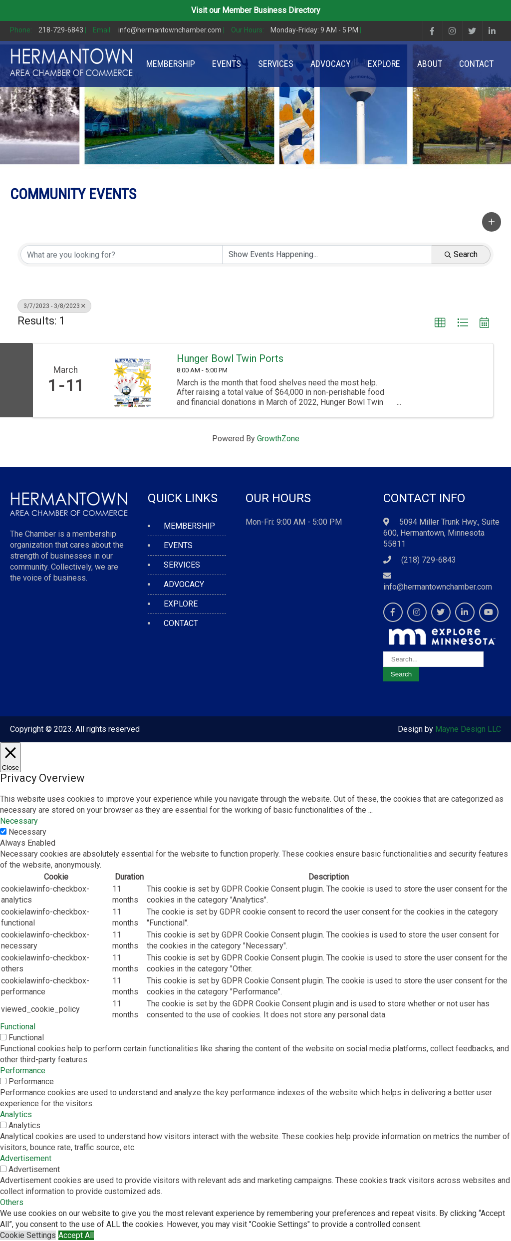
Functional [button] (17, 1026)
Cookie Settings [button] (28, 1235)
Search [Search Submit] (461, 254)
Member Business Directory (271, 10)
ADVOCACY (330, 63)
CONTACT (476, 63)
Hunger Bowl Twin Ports (230, 358)
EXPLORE (384, 63)
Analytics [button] (16, 1114)
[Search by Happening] (327, 254)
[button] (491, 221)
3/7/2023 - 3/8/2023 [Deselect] (54, 306)
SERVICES (275, 63)
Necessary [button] (19, 821)
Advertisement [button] (25, 1158)
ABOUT (429, 63)
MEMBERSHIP (170, 63)
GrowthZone (278, 438)
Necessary (27, 832)
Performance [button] (22, 1070)
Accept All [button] (76, 1235)
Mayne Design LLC (468, 729)
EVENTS (226, 63)
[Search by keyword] (121, 254)
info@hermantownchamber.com (437, 587)
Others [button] (11, 1202)
